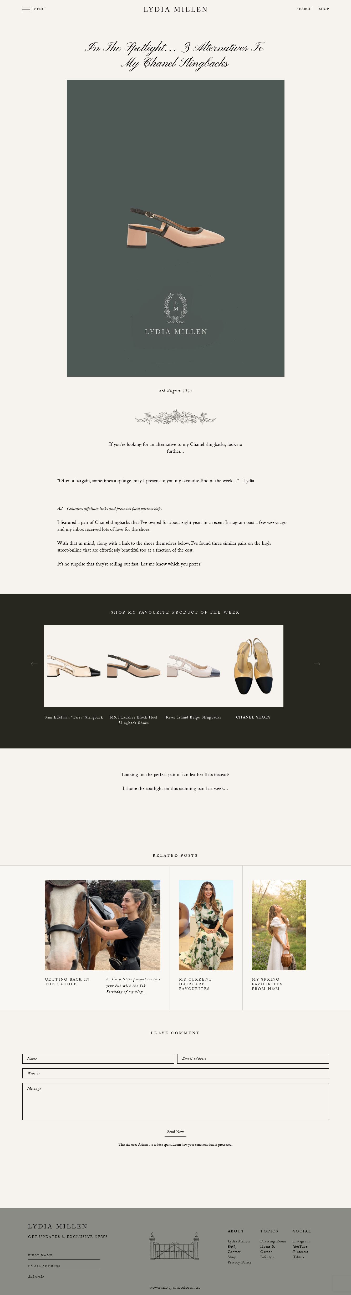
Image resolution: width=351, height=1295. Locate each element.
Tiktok (299, 1258)
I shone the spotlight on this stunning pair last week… (175, 789)
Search (304, 9)
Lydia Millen (239, 1242)
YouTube (300, 1247)
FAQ (231, 1247)
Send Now (175, 1133)
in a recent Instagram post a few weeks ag (244, 523)
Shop (324, 9)
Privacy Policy (240, 1263)
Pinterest (300, 1252)
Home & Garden (267, 1250)
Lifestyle (267, 1258)
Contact (234, 1252)
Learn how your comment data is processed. (202, 1145)
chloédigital (187, 1288)
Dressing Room (273, 1242)
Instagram (301, 1242)
